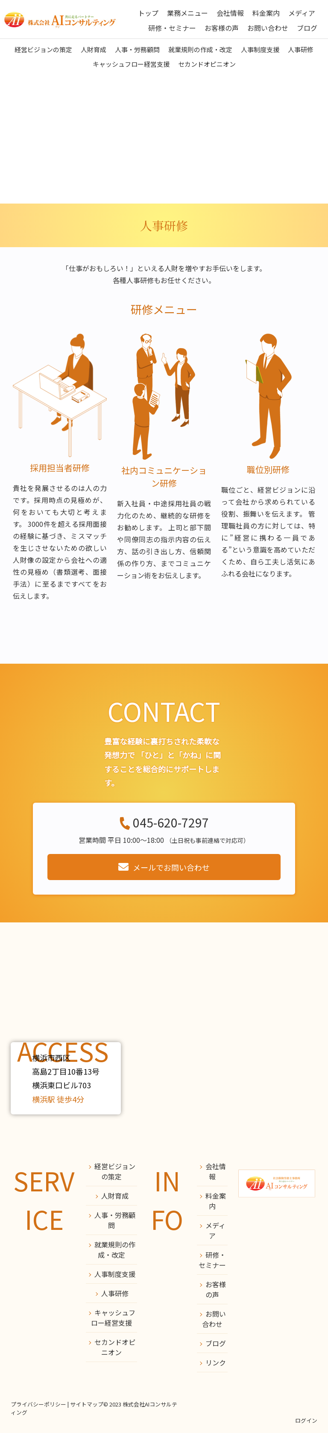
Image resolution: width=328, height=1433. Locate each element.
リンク (215, 1362)
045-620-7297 (171, 822)
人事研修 (300, 49)
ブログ (307, 28)
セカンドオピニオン (207, 63)
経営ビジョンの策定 (43, 49)
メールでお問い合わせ (171, 867)
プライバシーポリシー (38, 1404)
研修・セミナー (172, 28)
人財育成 (93, 49)
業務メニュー (187, 13)
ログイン (306, 1420)
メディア (301, 13)
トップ (148, 13)
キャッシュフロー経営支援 (131, 63)
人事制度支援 (260, 49)
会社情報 (230, 13)
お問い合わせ (267, 28)
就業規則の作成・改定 (200, 49)
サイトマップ (86, 1404)
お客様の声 (222, 28)
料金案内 (266, 13)
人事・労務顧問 (137, 49)
